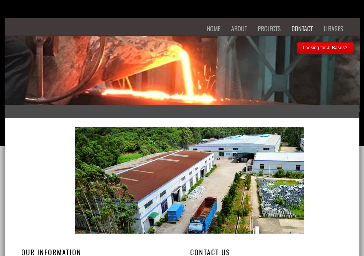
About (239, 28)
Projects (269, 28)
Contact (302, 28)
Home (213, 28)
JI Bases (333, 28)
